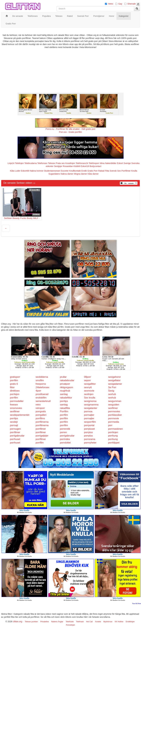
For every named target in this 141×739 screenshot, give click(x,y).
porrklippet (113, 442)
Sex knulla (89, 397)
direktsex (15, 390)
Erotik (84, 171)
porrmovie (113, 418)
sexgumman (114, 401)
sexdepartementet (19, 415)
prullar (63, 377)
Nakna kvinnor (36, 171)
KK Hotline (119, 622)
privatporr (65, 384)
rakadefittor (66, 397)
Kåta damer (93, 174)
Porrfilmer (126, 171)
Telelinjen (19, 163)
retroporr (40, 408)
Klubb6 (76, 166)
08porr (87, 377)
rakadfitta (65, 408)
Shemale (131, 4)
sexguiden (113, 404)
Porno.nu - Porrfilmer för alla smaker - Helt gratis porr (71, 129)
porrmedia (113, 422)
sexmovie (89, 390)
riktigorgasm (66, 387)
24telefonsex (42, 387)
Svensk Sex (115, 171)
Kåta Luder (15, 171)
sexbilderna (42, 377)
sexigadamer (115, 384)
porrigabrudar (17, 435)
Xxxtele (98, 622)
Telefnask (80, 622)
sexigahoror (114, 377)
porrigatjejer (42, 435)
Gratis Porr (92, 171)
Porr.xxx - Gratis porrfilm (70, 132)
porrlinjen (113, 432)
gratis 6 (14, 384)
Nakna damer (67, 174)
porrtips (64, 401)
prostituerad (42, 394)
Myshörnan (107, 622)
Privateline (44, 622)
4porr (38, 390)
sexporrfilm (90, 422)
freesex (14, 404)
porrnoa (88, 411)
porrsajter (89, 415)
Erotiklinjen (130, 622)
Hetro (110, 4)
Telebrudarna (30, 163)
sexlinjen (88, 394)
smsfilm (40, 380)
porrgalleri (41, 415)
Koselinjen (70, 163)
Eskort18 (85, 166)
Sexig (111, 390)
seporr (87, 380)
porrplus (88, 432)
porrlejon (14, 394)
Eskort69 (25, 171)
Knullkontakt (75, 171)
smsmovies (16, 408)
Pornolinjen (70, 625)
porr (110, 425)
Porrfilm (64, 411)
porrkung (113, 435)
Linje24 (11, 163)
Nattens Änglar (57, 622)
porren (63, 432)
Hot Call (89, 622)
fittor (12, 387)
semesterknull (43, 401)
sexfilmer (113, 408)
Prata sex (60, 163)
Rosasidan (68, 166)
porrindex (65, 439)
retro (38, 404)
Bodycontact (95, 166)
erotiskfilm (41, 397)
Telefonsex (42, 163)
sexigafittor (90, 384)
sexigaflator (114, 380)
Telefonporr (94, 163)
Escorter (65, 171)
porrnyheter (90, 442)
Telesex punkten (31, 622)
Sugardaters (54, 174)
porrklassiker (115, 415)
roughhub (65, 390)
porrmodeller (17, 401)
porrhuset (15, 439)
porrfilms (40, 418)
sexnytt (88, 387)
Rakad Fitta (103, 171)
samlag (64, 394)
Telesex (51, 163)
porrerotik (65, 429)
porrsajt (14, 425)
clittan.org (17, 621)
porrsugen (15, 429)
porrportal (89, 425)
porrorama (89, 439)
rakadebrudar (67, 380)
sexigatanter (90, 408)
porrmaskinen (115, 429)
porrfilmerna (42, 422)
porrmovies (114, 411)
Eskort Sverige (124, 163)
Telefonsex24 (82, 163)
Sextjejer (58, 166)
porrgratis (41, 411)
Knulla (134, 171)
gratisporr (15, 377)
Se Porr (112, 387)
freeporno (41, 384)
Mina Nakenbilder (108, 163)
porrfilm (14, 380)
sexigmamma (91, 404)
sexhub (112, 394)
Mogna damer (80, 174)
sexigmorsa (90, 401)
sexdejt (14, 422)
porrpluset (89, 429)
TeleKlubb (70, 622)
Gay (120, 4)
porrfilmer (41, 429)
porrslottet (65, 442)
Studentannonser (52, 171)
